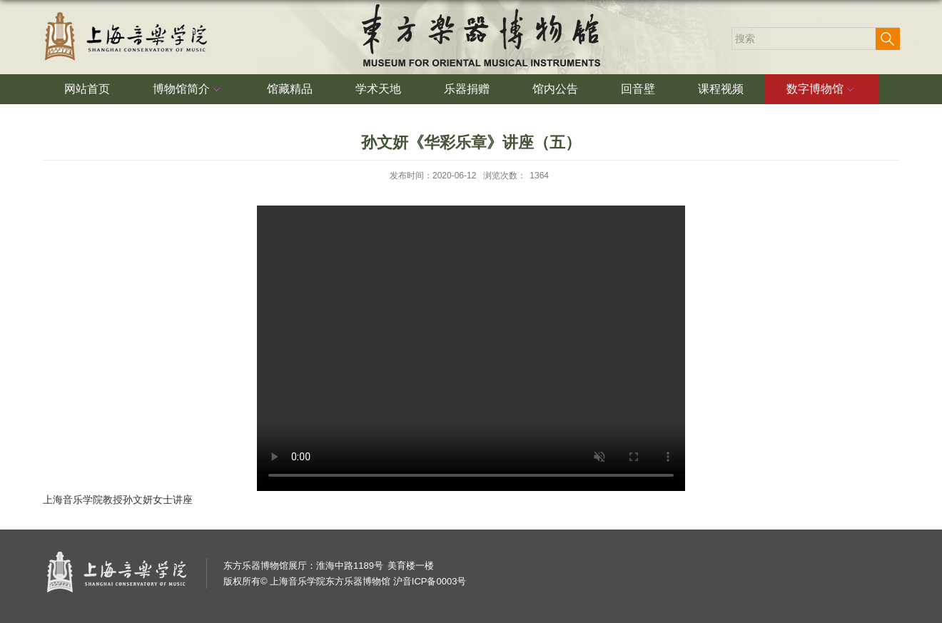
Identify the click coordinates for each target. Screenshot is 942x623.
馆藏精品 (290, 89)
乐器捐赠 (467, 89)
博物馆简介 (188, 90)
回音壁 (638, 89)
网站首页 (87, 89)
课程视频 (721, 89)
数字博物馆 (822, 90)
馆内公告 (555, 89)
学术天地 (378, 89)
